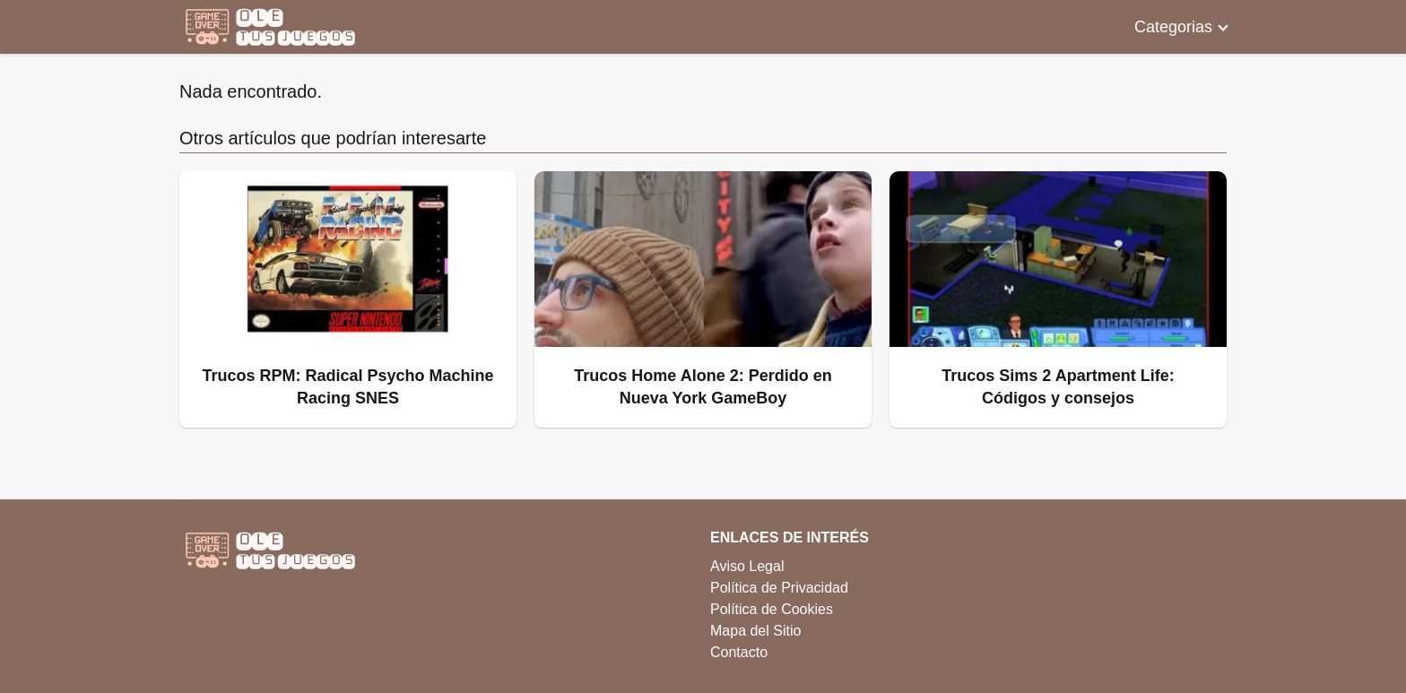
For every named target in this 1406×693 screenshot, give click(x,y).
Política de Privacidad (779, 587)
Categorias (1173, 27)
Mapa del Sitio (755, 630)
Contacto (739, 652)
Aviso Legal (747, 566)
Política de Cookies (771, 609)
